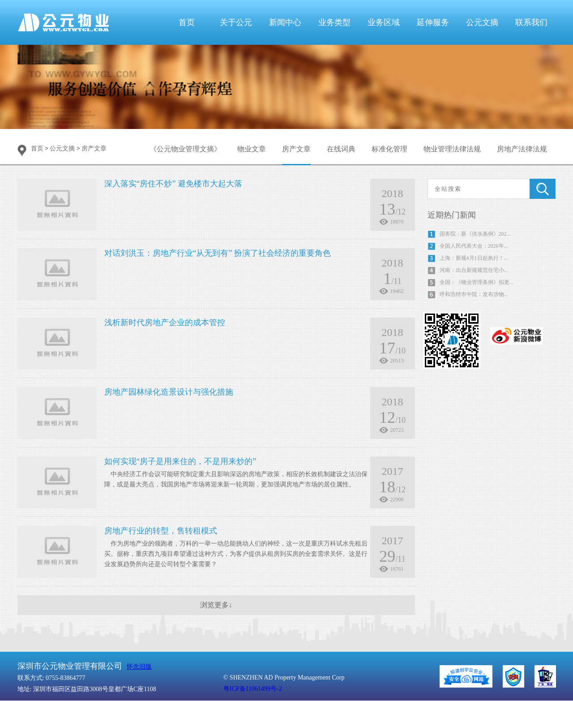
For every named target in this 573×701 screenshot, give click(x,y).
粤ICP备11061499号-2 (252, 688)
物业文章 (251, 149)
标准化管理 (389, 149)
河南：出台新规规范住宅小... (474, 270)
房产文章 (94, 148)
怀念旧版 (139, 666)
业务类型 (334, 22)
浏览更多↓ (216, 605)
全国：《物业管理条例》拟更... (476, 282)
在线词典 (341, 149)
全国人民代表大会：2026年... (474, 246)
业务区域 (384, 22)
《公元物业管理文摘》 (185, 149)
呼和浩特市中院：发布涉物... (474, 294)
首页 (187, 22)
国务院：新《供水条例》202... (475, 234)
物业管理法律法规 (452, 149)
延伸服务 (433, 22)
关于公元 (236, 22)
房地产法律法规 (522, 149)
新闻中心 (285, 22)
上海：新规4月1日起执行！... (474, 258)
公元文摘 (482, 22)
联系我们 (531, 22)
